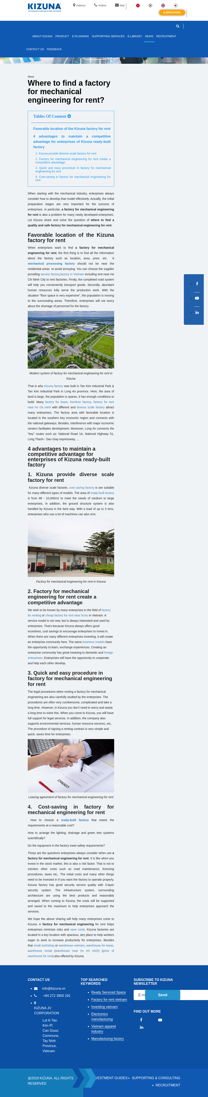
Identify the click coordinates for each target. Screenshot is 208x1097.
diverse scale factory (91, 407)
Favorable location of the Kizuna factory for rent (72, 129)
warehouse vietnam (72, 945)
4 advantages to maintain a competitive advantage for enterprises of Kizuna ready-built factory (72, 142)
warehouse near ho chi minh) (78, 950)
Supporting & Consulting (156, 1078)
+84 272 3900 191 (56, 996)
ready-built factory (102, 493)
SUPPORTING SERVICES (108, 36)
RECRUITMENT (168, 1085)
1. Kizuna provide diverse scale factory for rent (65, 153)
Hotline (100, 5)
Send (162, 995)
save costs (77, 929)
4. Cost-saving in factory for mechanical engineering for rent (73, 178)
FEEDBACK (54, 49)
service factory (50, 274)
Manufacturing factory (107, 1038)
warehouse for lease (99, 945)
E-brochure (172, 12)
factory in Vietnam (72, 274)
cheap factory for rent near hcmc (66, 615)
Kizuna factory (53, 386)
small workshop (44, 945)
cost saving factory (81, 487)
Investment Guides (110, 1078)
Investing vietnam (104, 1007)
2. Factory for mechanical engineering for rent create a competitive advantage (73, 160)
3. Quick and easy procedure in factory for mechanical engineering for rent (73, 169)
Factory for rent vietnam (109, 999)
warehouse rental (40, 950)
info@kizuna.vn (53, 988)
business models (94, 642)
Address (79, 5)
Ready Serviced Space (108, 992)
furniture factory (80, 402)
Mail (120, 5)
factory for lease (56, 402)
